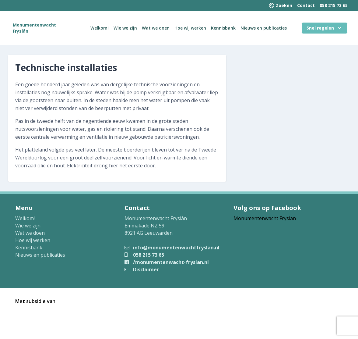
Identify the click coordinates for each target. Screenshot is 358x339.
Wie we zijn (125, 28)
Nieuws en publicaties (263, 28)
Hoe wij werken (190, 28)
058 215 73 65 (334, 5)
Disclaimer (142, 269)
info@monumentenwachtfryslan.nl (172, 247)
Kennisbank (223, 28)
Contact (306, 5)
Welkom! (99, 28)
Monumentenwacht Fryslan (264, 218)
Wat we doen (156, 28)
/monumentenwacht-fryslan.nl (167, 262)
